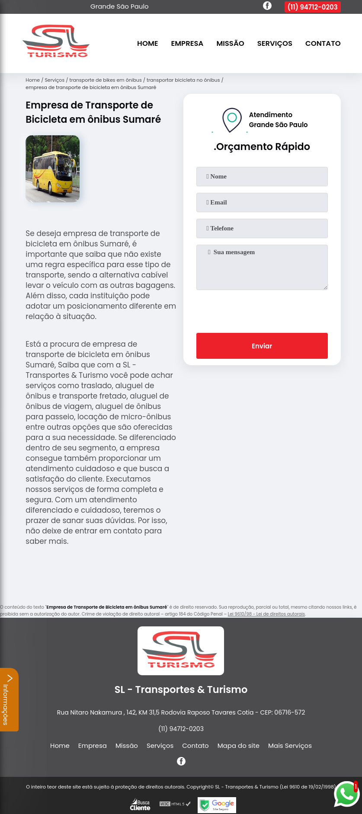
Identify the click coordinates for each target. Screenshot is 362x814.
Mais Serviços (290, 745)
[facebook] (267, 7)
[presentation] (262, 309)
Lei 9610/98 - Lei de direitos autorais (266, 614)
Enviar (262, 346)
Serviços (274, 43)
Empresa (187, 43)
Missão (230, 43)
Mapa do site (238, 745)
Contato (323, 43)
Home (147, 43)
